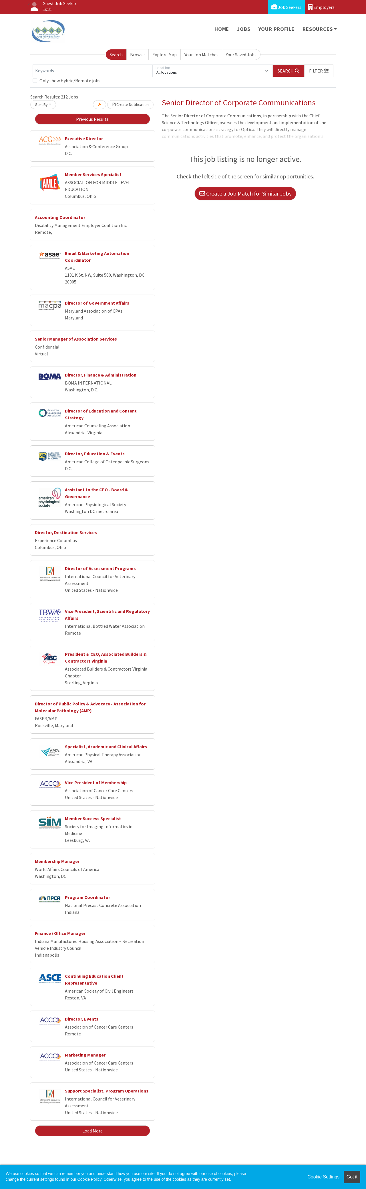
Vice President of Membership (96, 782)
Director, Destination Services (66, 532)
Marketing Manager (85, 1055)
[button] (318, 71)
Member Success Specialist (93, 818)
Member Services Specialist (93, 174)
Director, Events (81, 1019)
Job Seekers (286, 7)
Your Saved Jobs (241, 54)
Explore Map (164, 54)
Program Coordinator (87, 897)
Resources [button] (318, 29)
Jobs (243, 29)
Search (116, 54)
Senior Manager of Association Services (76, 339)
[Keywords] (93, 71)
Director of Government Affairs (97, 303)
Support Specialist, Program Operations (106, 1091)
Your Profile (276, 29)
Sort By (41, 104)
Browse (137, 54)
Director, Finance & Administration (100, 375)
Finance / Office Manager (60, 933)
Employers (321, 7)
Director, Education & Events (95, 453)
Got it (352, 1176)
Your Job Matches (201, 54)
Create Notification (130, 104)
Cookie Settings (323, 1176)
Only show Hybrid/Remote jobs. (70, 80)
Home (221, 29)
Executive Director (84, 138)
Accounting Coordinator (60, 217)
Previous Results (92, 119)
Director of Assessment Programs (100, 568)
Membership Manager (57, 861)
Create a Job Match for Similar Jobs (245, 193)
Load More (92, 1131)
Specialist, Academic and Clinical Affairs (106, 746)
